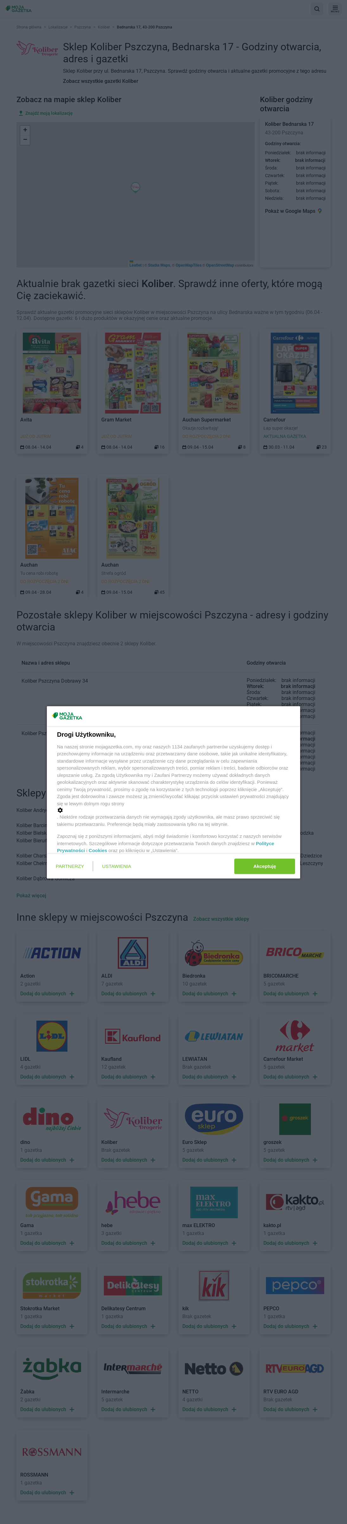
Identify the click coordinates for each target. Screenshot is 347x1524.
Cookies (98, 850)
